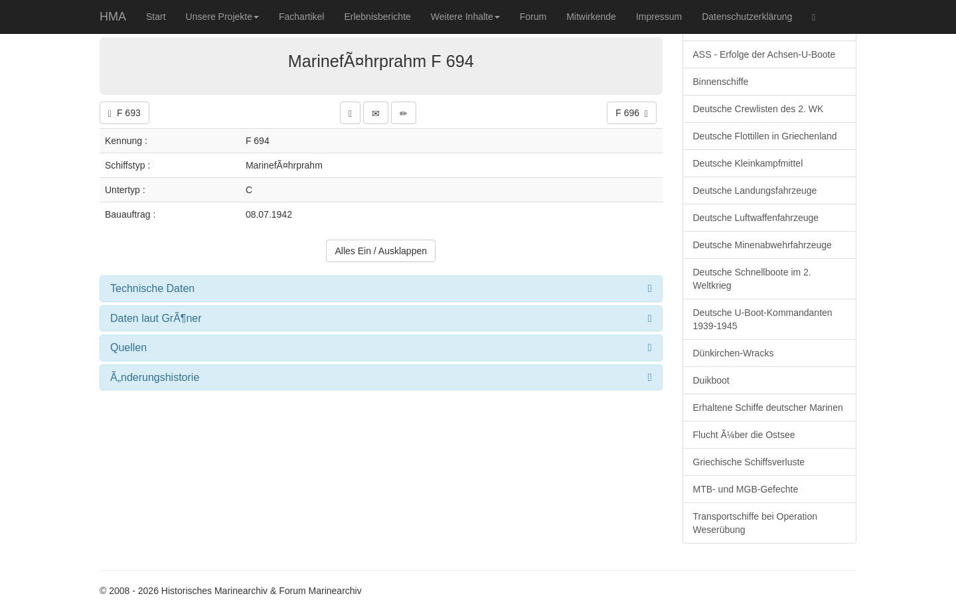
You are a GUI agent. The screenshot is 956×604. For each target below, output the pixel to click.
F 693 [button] (124, 113)
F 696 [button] (631, 113)
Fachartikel (301, 16)
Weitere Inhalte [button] (465, 16)
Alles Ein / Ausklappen (381, 251)
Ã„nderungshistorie (154, 377)
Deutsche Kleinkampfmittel (748, 163)
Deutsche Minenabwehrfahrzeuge (762, 245)
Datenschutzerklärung (747, 16)
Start (156, 16)
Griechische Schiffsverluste (749, 462)
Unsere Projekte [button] (222, 16)
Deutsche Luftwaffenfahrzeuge (756, 217)
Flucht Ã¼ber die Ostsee (744, 434)
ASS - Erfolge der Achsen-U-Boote (764, 54)
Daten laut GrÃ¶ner (156, 318)
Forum (533, 16)
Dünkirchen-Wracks (733, 353)
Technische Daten (152, 288)
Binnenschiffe (721, 81)
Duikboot (711, 380)
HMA (113, 16)
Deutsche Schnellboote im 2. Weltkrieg (752, 279)
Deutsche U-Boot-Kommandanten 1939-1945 (763, 319)
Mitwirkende (591, 16)
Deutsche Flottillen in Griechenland (765, 136)
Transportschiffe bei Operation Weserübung (755, 523)
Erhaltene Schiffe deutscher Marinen (768, 407)
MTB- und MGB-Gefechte (746, 489)
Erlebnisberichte (377, 16)
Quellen (128, 347)
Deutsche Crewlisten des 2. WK (758, 109)
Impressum (659, 16)
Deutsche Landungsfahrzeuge (755, 190)
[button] (350, 113)
